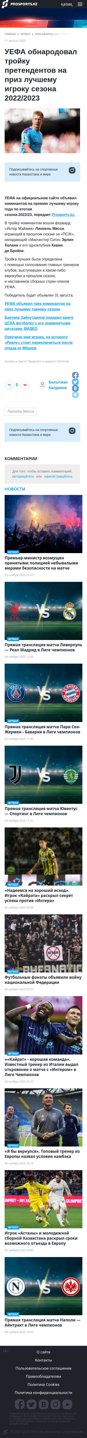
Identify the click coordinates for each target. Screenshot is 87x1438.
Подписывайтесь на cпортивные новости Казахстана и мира (42, 172)
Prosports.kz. (63, 215)
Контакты (43, 1360)
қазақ (66, 4)
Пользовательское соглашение (43, 1368)
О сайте (43, 1352)
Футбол (25, 34)
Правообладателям (43, 1376)
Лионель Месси (20, 411)
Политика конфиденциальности (43, 1392)
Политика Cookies (43, 1384)
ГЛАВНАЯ (10, 34)
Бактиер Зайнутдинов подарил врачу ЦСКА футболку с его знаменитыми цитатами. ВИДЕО (39, 323)
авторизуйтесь (23, 476)
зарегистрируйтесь (58, 476)
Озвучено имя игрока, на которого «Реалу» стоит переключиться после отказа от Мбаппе (39, 342)
